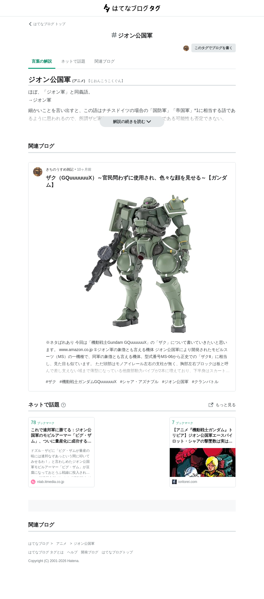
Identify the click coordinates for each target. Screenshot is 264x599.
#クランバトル (205, 381)
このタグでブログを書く (214, 48)
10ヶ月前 (84, 169)
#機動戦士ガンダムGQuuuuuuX (88, 381)
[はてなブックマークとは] (63, 405)
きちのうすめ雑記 (59, 169)
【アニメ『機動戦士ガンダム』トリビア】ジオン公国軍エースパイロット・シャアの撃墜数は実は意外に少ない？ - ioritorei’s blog (202, 436)
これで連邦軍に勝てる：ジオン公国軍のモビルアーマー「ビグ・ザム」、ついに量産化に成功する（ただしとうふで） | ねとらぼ (61, 436)
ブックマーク (42, 422)
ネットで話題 (73, 61)
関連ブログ (105, 61)
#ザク (51, 381)
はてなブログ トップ (46, 24)
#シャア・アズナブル (139, 381)
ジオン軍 (42, 100)
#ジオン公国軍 (175, 381)
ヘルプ (72, 552)
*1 (196, 110)
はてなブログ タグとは (46, 552)
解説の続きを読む (132, 121)
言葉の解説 (42, 61)
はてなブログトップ (117, 552)
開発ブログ (89, 552)
